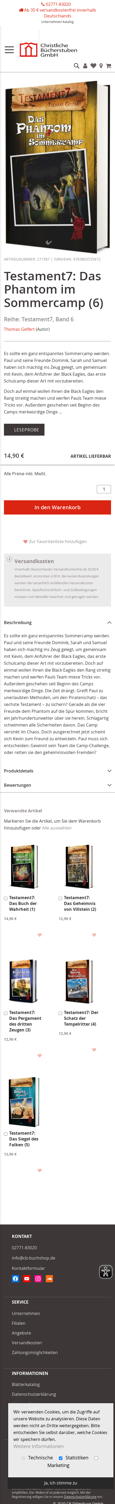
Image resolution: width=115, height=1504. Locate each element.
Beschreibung (18, 622)
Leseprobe (26, 430)
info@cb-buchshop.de (33, 1258)
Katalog (68, 22)
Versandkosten (27, 1343)
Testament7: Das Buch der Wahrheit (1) (23, 903)
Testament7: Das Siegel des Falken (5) (23, 1139)
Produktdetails (18, 771)
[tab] (57, 622)
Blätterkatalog (26, 1384)
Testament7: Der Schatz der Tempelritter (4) (81, 1018)
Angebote (21, 1333)
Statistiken (74, 1458)
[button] (39, 934)
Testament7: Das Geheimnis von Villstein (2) (80, 903)
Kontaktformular (28, 1268)
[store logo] (57, 44)
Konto (85, 66)
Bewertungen (17, 785)
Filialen (101, 66)
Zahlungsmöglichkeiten (35, 1352)
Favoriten (93, 66)
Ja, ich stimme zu (60, 1483)
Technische (38, 1458)
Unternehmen (51, 22)
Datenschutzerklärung (34, 1394)
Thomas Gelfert (19, 329)
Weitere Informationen (38, 1446)
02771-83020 (58, 4)
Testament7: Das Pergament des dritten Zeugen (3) (25, 1021)
